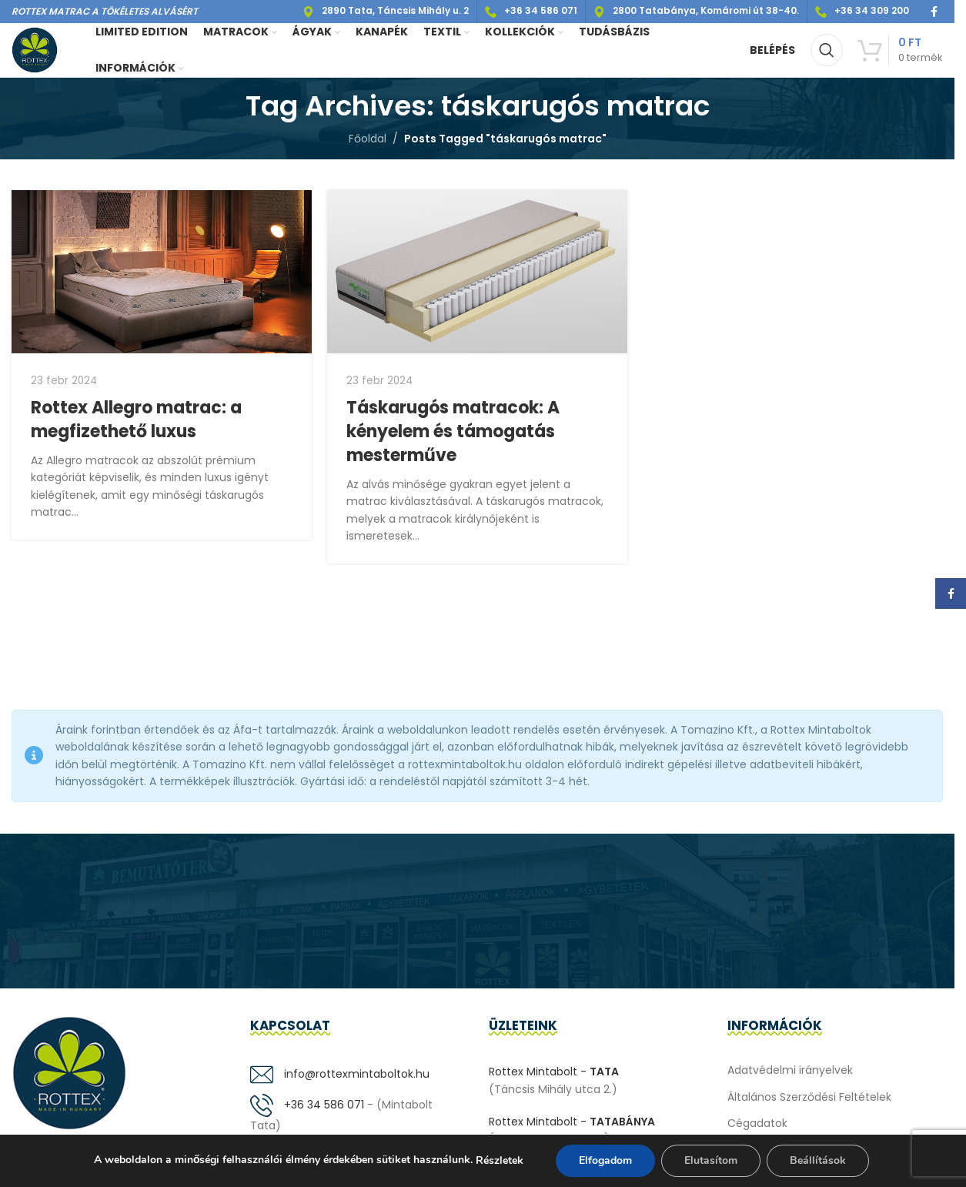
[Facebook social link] (933, 12)
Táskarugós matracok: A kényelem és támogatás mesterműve (453, 431)
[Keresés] (827, 50)
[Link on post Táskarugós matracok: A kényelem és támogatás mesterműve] (477, 272)
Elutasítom (710, 1160)
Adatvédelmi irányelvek (790, 1070)
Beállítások (818, 1160)
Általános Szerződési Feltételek (809, 1097)
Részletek (499, 1160)
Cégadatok (757, 1123)
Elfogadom (605, 1160)
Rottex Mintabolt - (554, 1071)
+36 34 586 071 (307, 1104)
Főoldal (367, 138)
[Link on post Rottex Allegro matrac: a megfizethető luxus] (162, 271)
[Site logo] (35, 49)
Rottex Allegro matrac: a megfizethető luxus (136, 419)
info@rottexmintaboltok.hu (340, 1074)
